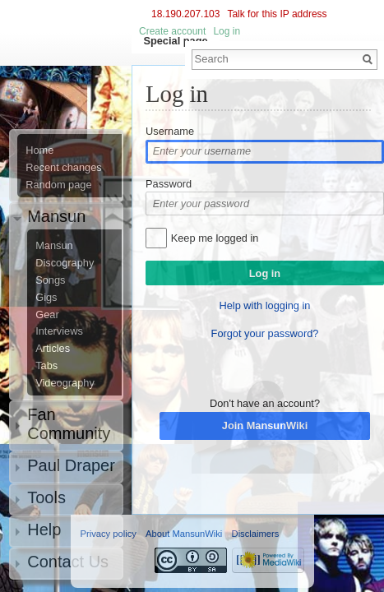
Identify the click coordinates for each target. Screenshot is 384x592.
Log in (226, 31)
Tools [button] (46, 497)
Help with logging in (265, 305)
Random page (58, 185)
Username (170, 131)
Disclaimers (256, 534)
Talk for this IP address (276, 14)
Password (169, 184)
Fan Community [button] (68, 423)
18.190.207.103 (185, 14)
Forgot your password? (265, 333)
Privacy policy (108, 534)
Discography (64, 263)
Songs (50, 280)
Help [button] (44, 529)
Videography (65, 383)
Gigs (46, 297)
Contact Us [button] (68, 562)
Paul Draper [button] (71, 465)
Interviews (59, 331)
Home (39, 150)
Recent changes (63, 167)
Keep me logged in (215, 238)
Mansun (54, 246)
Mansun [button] (56, 216)
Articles (52, 348)
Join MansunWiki (265, 425)
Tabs (46, 366)
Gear (46, 315)
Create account (172, 31)
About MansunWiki (184, 534)
